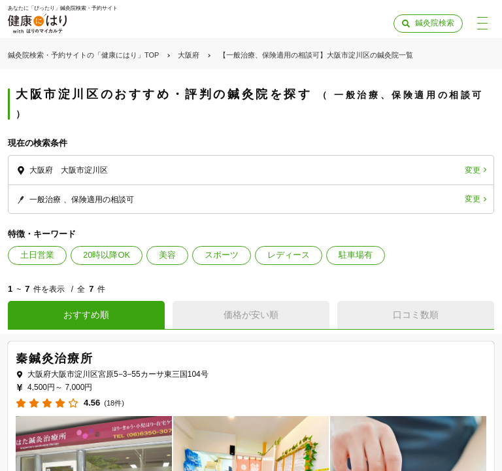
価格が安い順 (251, 314)
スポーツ (222, 255)
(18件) (114, 403)
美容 (167, 255)
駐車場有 (356, 255)
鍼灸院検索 (434, 22)
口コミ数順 (416, 314)
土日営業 (37, 255)
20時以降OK (106, 255)
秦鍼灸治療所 (54, 358)
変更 (472, 170)
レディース (288, 255)
